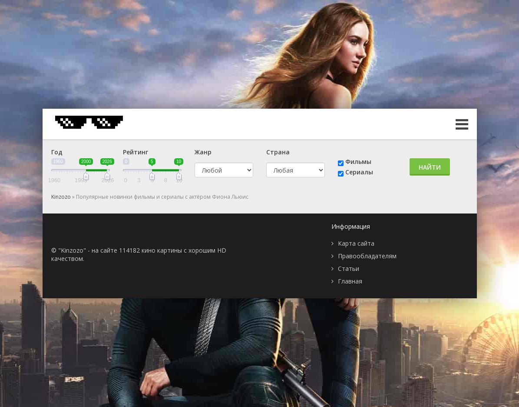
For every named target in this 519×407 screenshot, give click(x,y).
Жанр (203, 152)
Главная (350, 281)
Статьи (348, 268)
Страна (278, 152)
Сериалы (359, 172)
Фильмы (358, 161)
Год (57, 152)
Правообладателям (367, 256)
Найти (430, 167)
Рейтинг (135, 152)
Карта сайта (356, 243)
